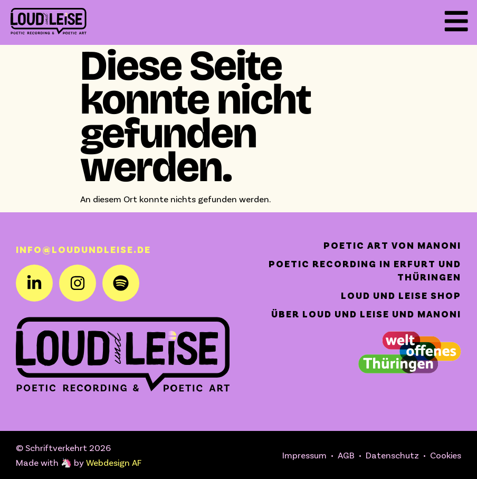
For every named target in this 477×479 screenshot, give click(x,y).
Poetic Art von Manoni (392, 245)
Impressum (304, 454)
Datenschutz (392, 454)
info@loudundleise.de (83, 249)
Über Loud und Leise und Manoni (366, 314)
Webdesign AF (113, 462)
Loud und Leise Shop (401, 295)
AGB (346, 454)
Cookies (445, 454)
